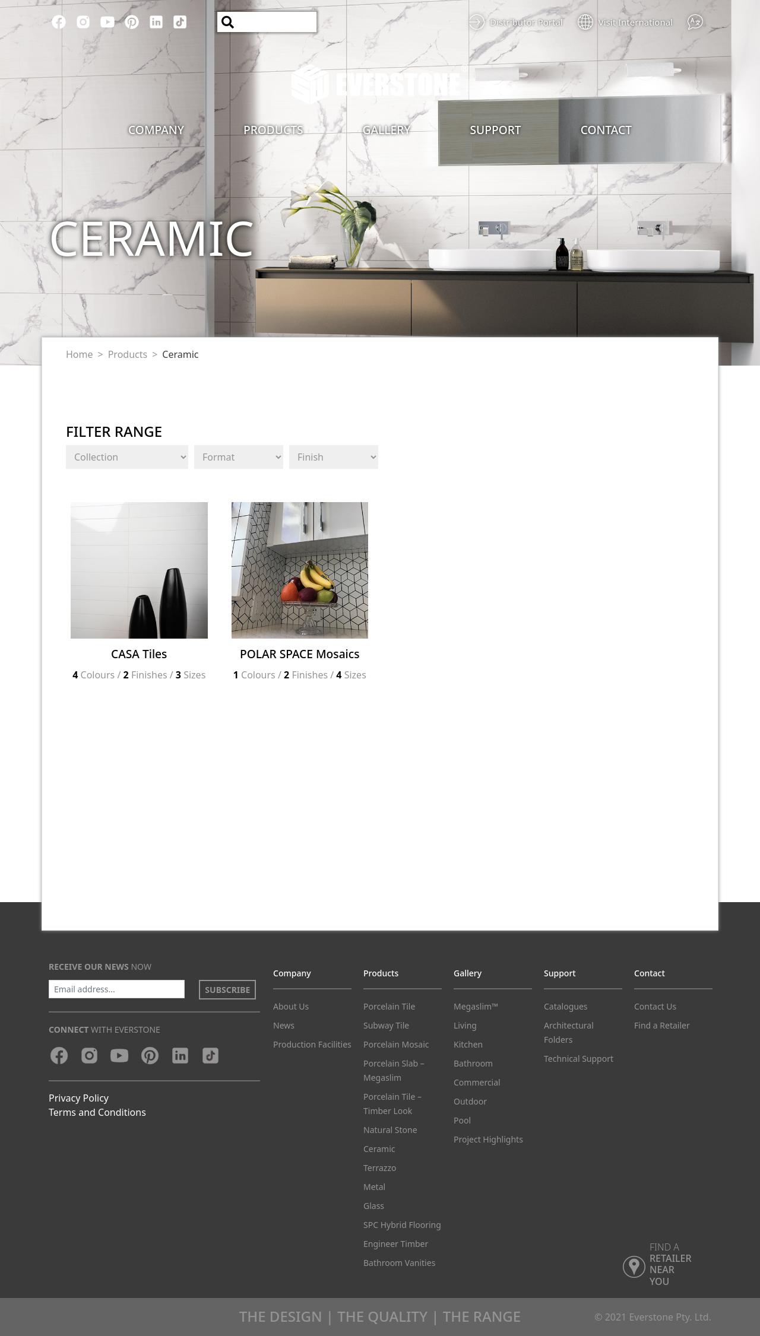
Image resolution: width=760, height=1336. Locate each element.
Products (128, 354)
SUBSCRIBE (227, 989)
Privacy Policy (79, 1098)
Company (292, 973)
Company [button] (156, 130)
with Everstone (104, 1029)
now (100, 966)
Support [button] (495, 130)
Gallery (468, 973)
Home (79, 354)
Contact (649, 973)
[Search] (266, 22)
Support (560, 973)
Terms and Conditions (97, 1112)
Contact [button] (606, 130)
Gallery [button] (387, 130)
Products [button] (273, 130)
